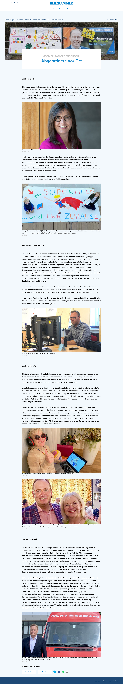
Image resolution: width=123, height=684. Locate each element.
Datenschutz (107, 681)
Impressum (98, 681)
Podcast (67, 8)
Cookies (115, 681)
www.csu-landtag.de (11, 3)
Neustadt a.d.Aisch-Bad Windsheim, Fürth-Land (32, 20)
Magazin (56, 8)
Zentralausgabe (10, 20)
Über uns (115, 3)
